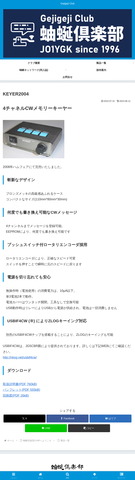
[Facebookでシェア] (67, 418)
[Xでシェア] (25, 418)
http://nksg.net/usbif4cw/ (20, 357)
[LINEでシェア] (46, 428)
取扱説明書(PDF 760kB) (20, 384)
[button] (89, 428)
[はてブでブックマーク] (110, 418)
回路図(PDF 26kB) (16, 395)
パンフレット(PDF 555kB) (21, 390)
